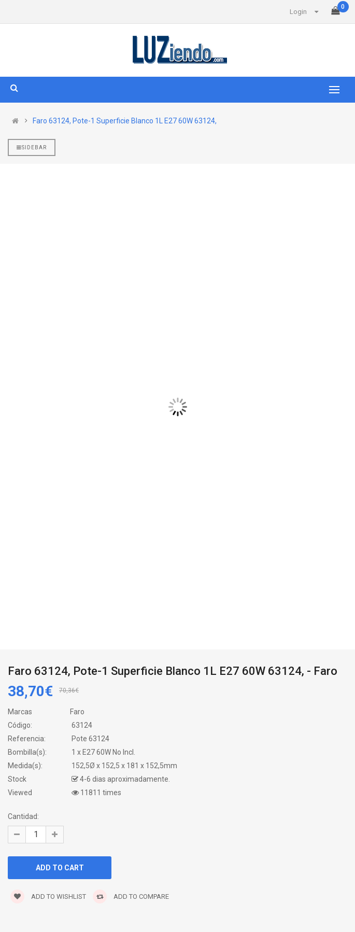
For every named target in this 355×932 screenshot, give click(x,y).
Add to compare (131, 896)
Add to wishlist (48, 896)
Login (298, 12)
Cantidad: (23, 816)
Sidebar (32, 147)
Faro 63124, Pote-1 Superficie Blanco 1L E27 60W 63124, (125, 120)
